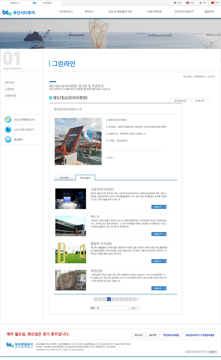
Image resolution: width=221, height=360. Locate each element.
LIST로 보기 (200, 101)
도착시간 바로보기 (184, 11)
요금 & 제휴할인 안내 (24, 119)
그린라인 (9, 89)
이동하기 (212, 352)
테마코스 (89, 11)
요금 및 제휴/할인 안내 (120, 11)
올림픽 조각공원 (101, 243)
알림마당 (209, 11)
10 (135, 299)
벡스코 (95, 216)
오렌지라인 (10, 95)
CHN (215, 3)
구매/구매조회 (154, 11)
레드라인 (9, 82)
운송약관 (152, 335)
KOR (177, 3)
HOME (189, 76)
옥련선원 (96, 271)
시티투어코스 (66, 11)
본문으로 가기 (15, 3)
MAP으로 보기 (180, 101)
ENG (190, 3)
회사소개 (138, 335)
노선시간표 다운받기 (24, 129)
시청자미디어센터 (102, 189)
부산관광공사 (47, 3)
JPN (202, 3)
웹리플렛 (18, 139)
